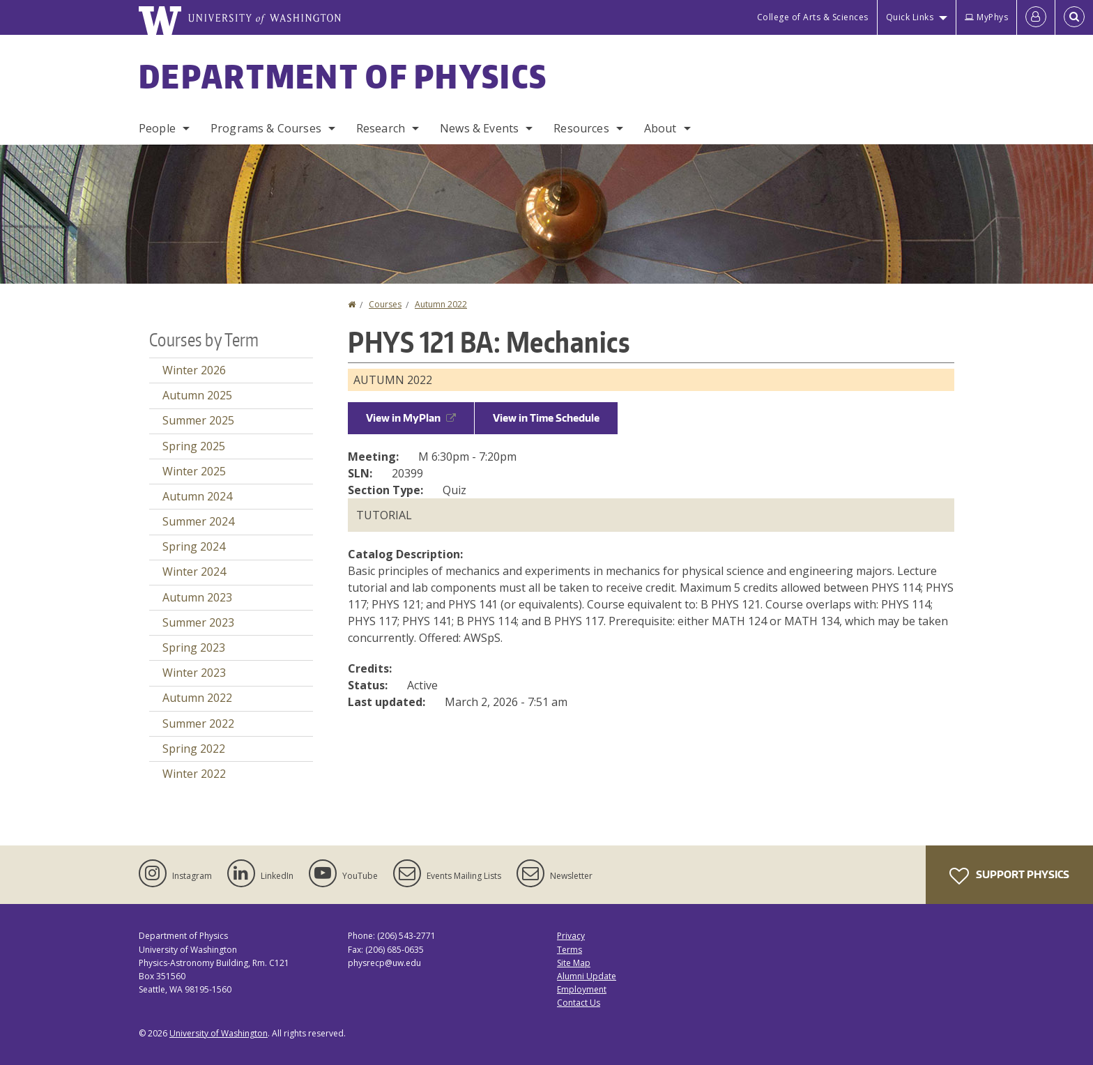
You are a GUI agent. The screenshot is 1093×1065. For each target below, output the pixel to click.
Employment (581, 989)
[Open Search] (1074, 17)
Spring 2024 (193, 546)
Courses (385, 304)
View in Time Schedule (546, 418)
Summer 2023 (198, 622)
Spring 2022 (193, 748)
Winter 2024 (194, 571)
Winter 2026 (194, 370)
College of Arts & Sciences (813, 17)
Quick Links (910, 17)
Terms (569, 950)
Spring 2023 (193, 647)
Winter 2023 (194, 672)
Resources (581, 128)
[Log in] (1036, 17)
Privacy (571, 936)
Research (380, 128)
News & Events (479, 128)
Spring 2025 (193, 446)
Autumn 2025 (197, 395)
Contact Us (578, 1003)
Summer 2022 (198, 723)
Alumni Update (586, 976)
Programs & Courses (266, 128)
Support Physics (1009, 876)
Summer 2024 (198, 521)
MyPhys (986, 17)
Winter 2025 (194, 471)
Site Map (573, 963)
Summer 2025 (198, 420)
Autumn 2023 (197, 597)
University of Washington (218, 1033)
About (660, 128)
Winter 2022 (194, 773)
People (157, 128)
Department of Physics (343, 76)
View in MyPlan (411, 418)
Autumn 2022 (441, 304)
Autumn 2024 (197, 496)
